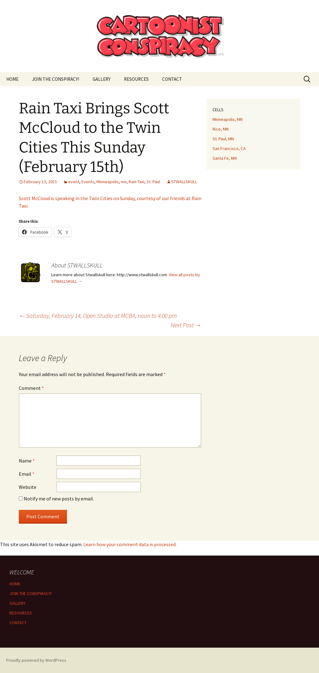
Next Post (186, 325)
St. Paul (153, 181)
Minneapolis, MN (228, 119)
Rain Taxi (136, 181)
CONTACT (172, 79)
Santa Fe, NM (225, 158)
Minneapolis (107, 181)
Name (27, 461)
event (73, 181)
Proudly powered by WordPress (36, 660)
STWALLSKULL (184, 181)
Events (87, 181)
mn (123, 181)
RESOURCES (136, 79)
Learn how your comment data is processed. (130, 544)
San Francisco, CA (229, 148)
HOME (12, 79)
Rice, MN (221, 129)
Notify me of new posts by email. (59, 498)
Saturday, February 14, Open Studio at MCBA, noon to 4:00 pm (98, 315)
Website (27, 487)
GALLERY (102, 79)
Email (26, 474)
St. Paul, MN (223, 139)
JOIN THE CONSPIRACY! (55, 79)
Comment (31, 388)
